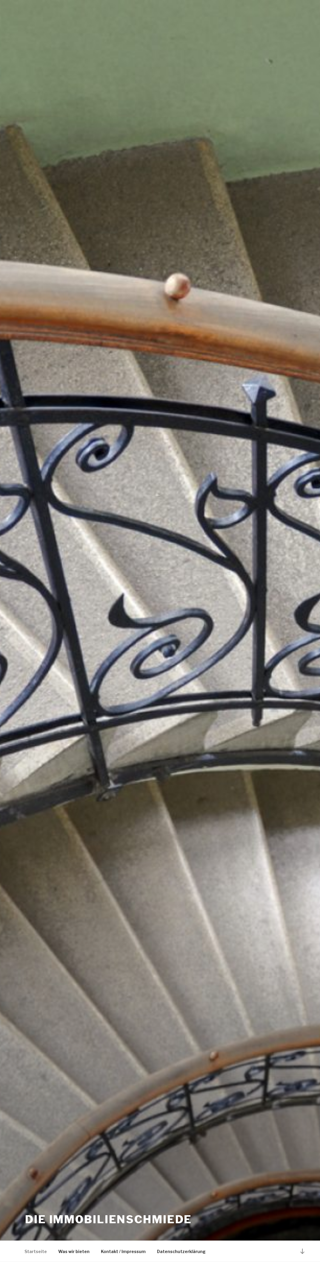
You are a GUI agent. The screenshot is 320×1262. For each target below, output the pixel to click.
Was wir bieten (74, 1251)
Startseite (35, 1251)
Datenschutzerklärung (181, 1251)
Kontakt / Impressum (123, 1251)
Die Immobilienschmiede (108, 1219)
